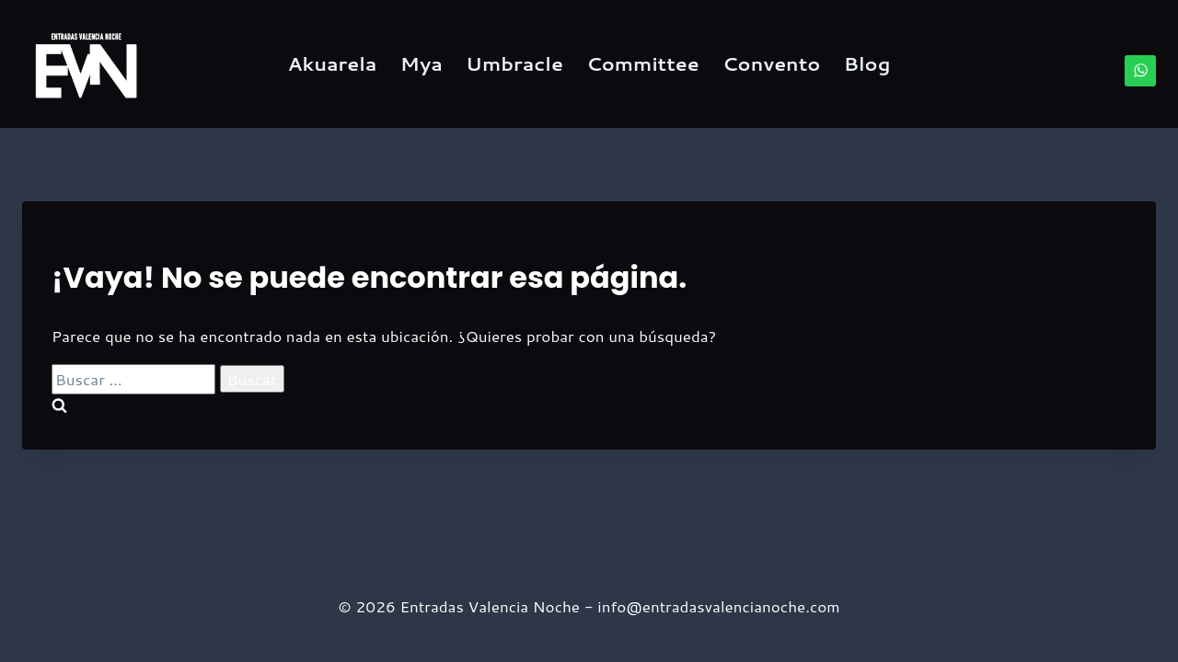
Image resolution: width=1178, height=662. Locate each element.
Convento (771, 63)
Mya (421, 63)
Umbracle (514, 63)
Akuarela (332, 63)
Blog (867, 63)
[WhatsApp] (1140, 70)
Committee (642, 63)
